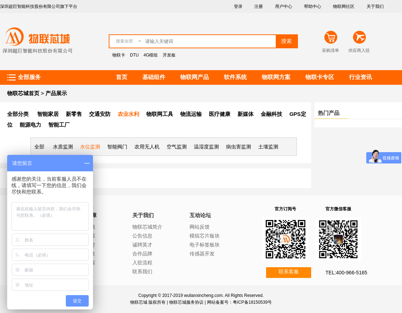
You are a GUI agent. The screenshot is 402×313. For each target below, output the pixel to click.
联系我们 (142, 271)
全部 (39, 147)
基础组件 (153, 77)
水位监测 (90, 147)
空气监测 (177, 147)
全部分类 (18, 114)
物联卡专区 (319, 77)
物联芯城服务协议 (186, 302)
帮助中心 (312, 6)
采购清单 (330, 50)
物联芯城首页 (23, 93)
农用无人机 (147, 147)
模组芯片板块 (205, 236)
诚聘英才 (142, 245)
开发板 (169, 55)
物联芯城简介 (147, 227)
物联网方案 (276, 77)
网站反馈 (200, 227)
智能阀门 (117, 147)
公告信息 (142, 236)
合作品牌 (142, 253)
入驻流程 (142, 262)
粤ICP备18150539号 (252, 302)
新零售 (74, 114)
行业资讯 (360, 77)
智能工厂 (59, 125)
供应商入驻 (359, 50)
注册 (258, 6)
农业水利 (128, 114)
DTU (134, 55)
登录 (238, 6)
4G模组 (150, 55)
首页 (121, 77)
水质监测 (63, 147)
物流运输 (191, 114)
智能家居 (48, 114)
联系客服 (289, 271)
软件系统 (235, 77)
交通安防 (100, 114)
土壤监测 (268, 147)
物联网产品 (194, 77)
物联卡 (118, 55)
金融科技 (271, 114)
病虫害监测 (238, 147)
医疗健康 (219, 114)
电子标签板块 (205, 245)
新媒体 (245, 114)
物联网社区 (343, 6)
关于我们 (375, 6)
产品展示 (56, 93)
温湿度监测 (206, 147)
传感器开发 (202, 253)
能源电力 (30, 125)
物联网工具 (159, 114)
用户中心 (283, 6)
